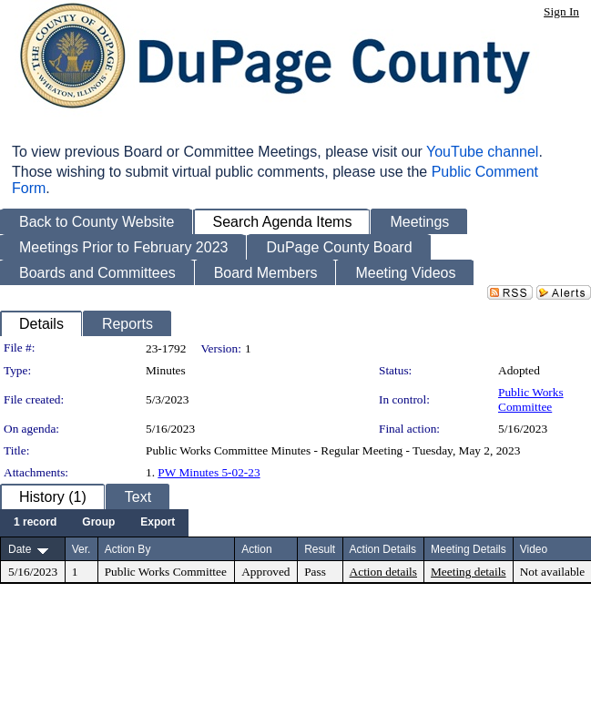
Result (319, 549)
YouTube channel (482, 151)
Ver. (81, 549)
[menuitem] (35, 523)
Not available (552, 571)
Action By (128, 549)
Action (256, 549)
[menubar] (94, 523)
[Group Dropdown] (98, 523)
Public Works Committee (531, 399)
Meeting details (468, 571)
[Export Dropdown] (157, 523)
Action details (383, 571)
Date (19, 549)
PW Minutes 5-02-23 (209, 472)
